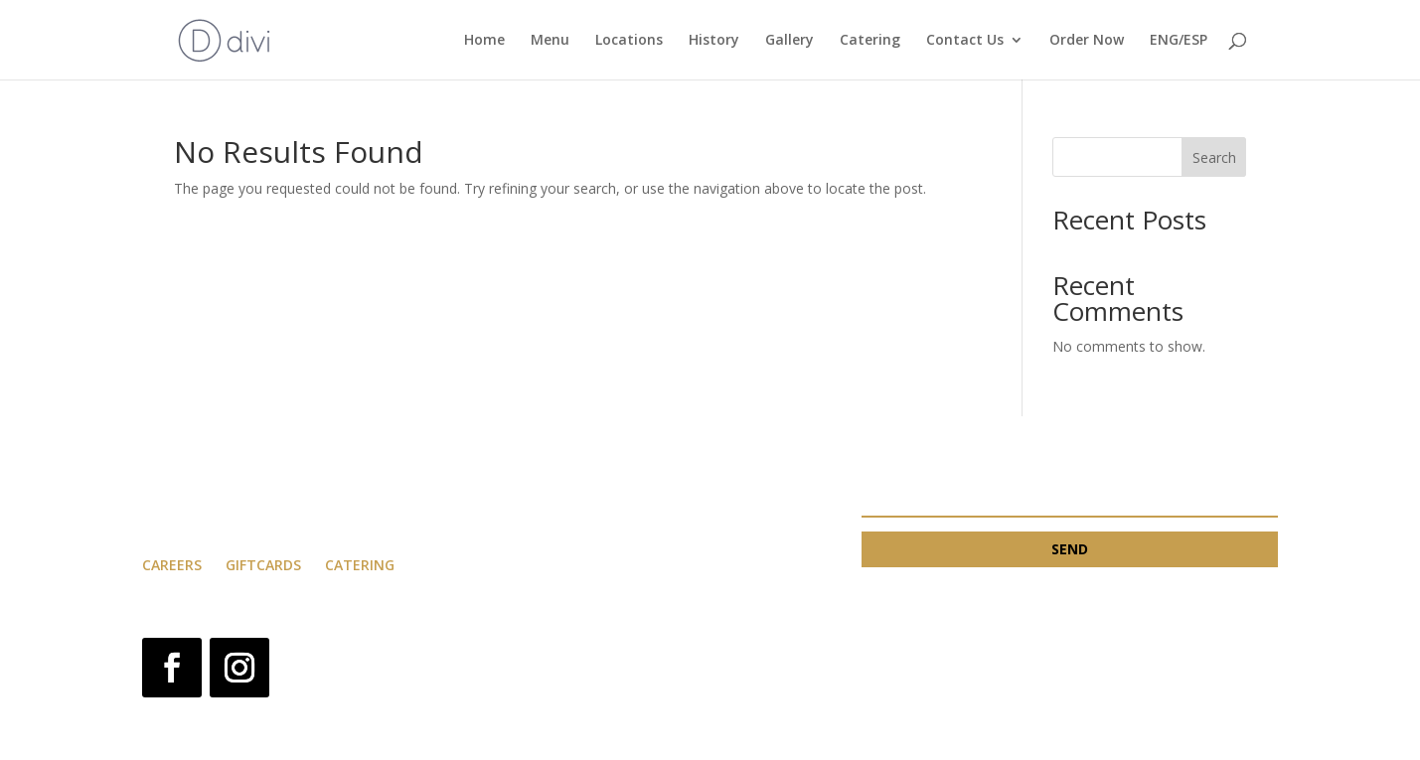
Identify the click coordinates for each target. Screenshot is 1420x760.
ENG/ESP (1178, 41)
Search (1214, 157)
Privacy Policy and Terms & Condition (678, 650)
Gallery (789, 41)
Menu (550, 41)
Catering (870, 41)
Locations (629, 41)
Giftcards (265, 564)
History (714, 41)
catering (359, 564)
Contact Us (965, 41)
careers (172, 564)
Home (484, 41)
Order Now (1086, 41)
